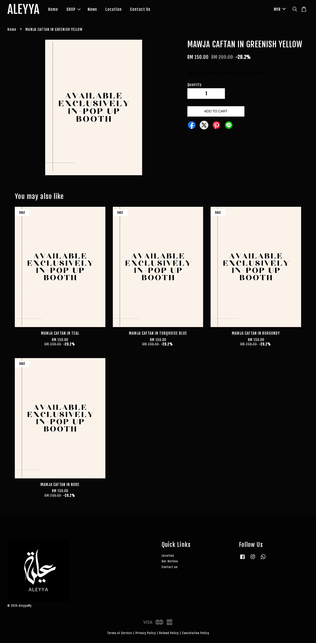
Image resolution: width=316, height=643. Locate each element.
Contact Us (140, 9)
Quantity (194, 85)
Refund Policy (169, 633)
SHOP (73, 9)
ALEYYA (23, 9)
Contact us (170, 567)
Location (113, 9)
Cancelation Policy (195, 633)
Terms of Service (119, 633)
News (92, 9)
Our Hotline (170, 561)
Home (53, 9)
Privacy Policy (146, 633)
